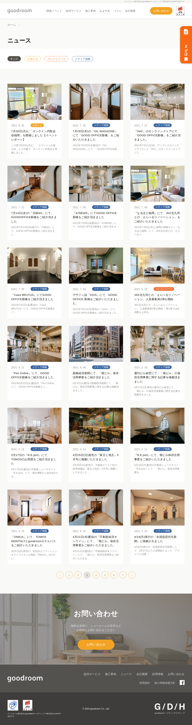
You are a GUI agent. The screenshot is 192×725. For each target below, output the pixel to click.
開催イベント (54, 10)
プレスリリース (56, 58)
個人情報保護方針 (164, 682)
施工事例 (90, 10)
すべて (14, 58)
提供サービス (73, 10)
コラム (117, 10)
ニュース (104, 10)
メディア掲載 (82, 58)
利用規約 (144, 682)
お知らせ (32, 58)
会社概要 (130, 10)
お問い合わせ (161, 10)
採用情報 (157, 674)
